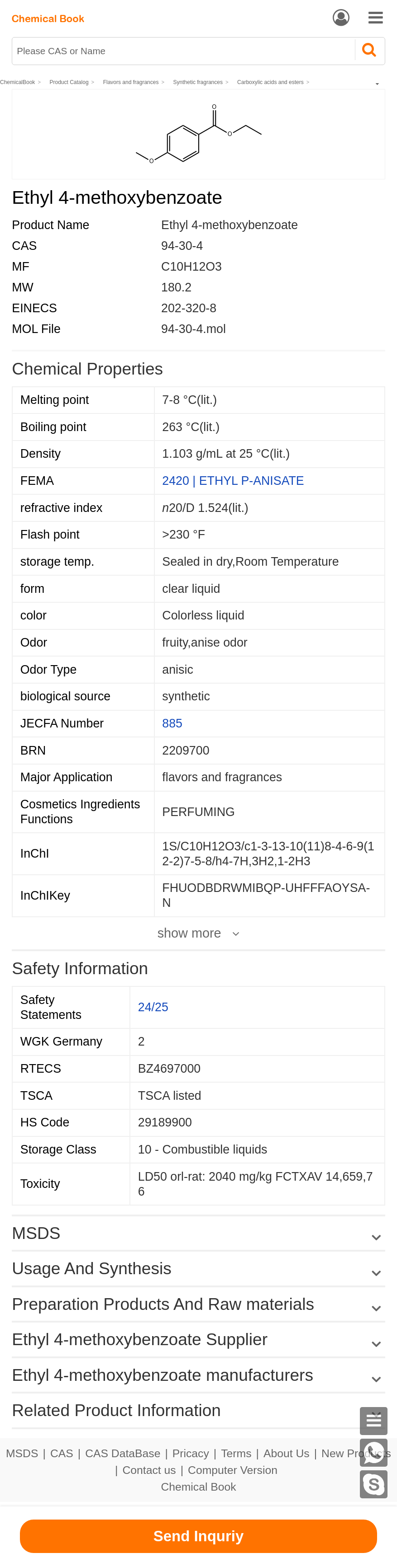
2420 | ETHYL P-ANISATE (233, 481)
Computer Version (232, 1470)
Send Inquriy (198, 1536)
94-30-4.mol (193, 329)
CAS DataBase (122, 1453)
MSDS (22, 1453)
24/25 (153, 1007)
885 (172, 723)
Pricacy (190, 1453)
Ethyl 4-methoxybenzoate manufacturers (162, 1374)
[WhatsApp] (374, 1453)
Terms (236, 1453)
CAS (61, 1453)
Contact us (149, 1470)
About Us (286, 1453)
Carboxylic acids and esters (270, 82)
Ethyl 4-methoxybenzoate (229, 225)
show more (189, 933)
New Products (356, 1453)
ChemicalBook (17, 82)
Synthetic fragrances (198, 82)
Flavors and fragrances (131, 82)
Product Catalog (69, 82)
